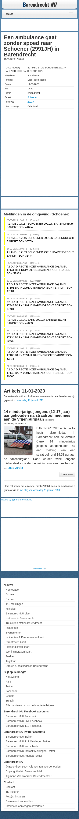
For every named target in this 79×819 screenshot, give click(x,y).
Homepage (12, 589)
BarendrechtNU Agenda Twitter (24, 755)
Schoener (32, 97)
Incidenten (12, 627)
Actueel (10, 594)
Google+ (11, 695)
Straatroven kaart (16, 642)
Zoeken (10, 656)
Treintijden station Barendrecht (24, 623)
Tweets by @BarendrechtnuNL (16, 499)
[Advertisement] (46, 25)
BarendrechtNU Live (18, 613)
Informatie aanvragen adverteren (25, 806)
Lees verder (17, 467)
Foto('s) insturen (15, 796)
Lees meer (67, 474)
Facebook (11, 691)
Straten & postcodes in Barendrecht (27, 665)
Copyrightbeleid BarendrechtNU (24, 771)
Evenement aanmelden (19, 801)
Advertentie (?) (39, 568)
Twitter (9, 686)
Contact (10, 786)
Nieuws (10, 599)
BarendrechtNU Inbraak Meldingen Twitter (30, 750)
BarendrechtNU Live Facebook (24, 721)
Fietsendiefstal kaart (17, 646)
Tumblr (10, 700)
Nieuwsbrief (13, 676)
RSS (8, 681)
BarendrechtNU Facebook (21, 716)
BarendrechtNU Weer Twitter (22, 746)
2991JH (31, 101)
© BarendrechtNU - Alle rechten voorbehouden (33, 766)
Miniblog (11, 608)
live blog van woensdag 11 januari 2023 (40, 490)
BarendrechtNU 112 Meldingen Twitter (28, 741)
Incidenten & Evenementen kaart (25, 637)
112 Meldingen (14, 603)
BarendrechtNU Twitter (19, 736)
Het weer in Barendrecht (20, 618)
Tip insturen (13, 791)
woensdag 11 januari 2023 (30, 400)
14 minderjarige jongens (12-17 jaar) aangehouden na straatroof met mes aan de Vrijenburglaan (37, 415)
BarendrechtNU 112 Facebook (23, 725)
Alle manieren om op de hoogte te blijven (30, 705)
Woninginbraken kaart (18, 651)
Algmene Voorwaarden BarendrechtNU (29, 776)
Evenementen (14, 632)
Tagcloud (11, 661)
